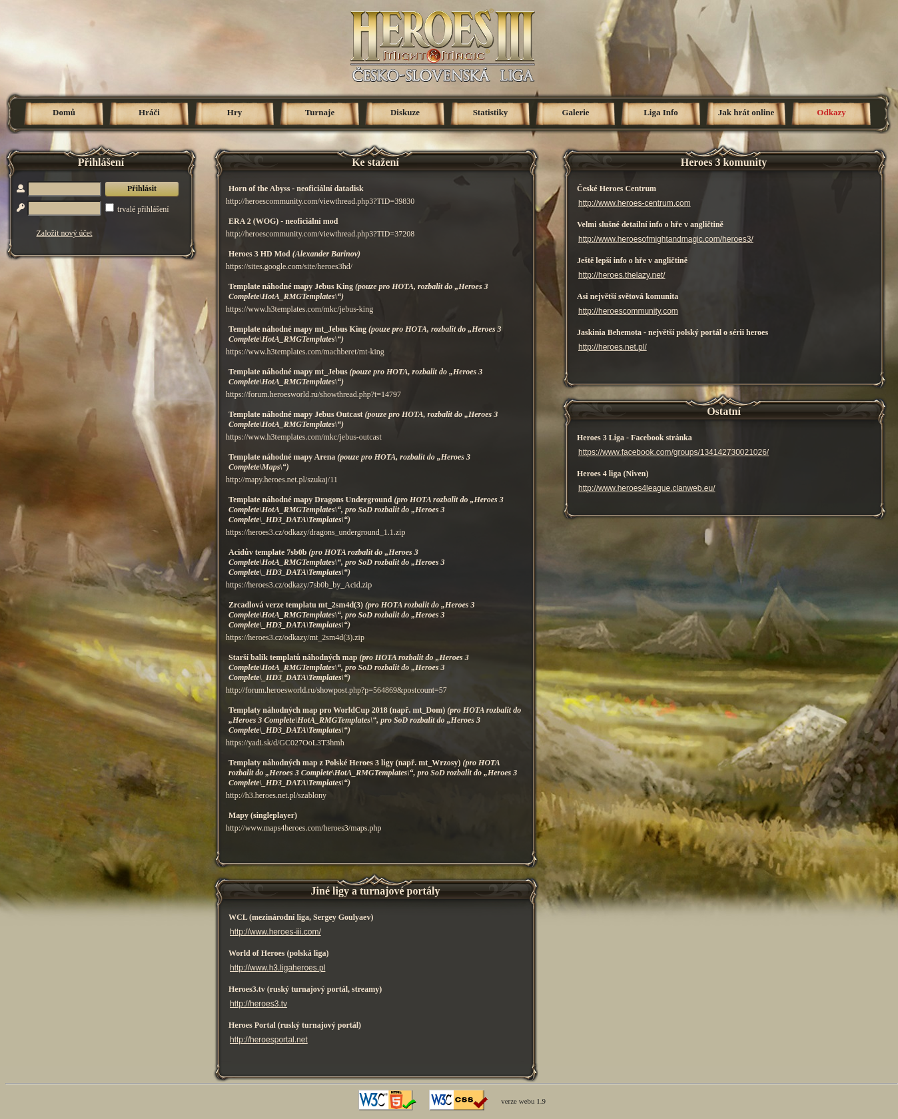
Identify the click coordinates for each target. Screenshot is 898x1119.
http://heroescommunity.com (628, 311)
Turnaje (319, 112)
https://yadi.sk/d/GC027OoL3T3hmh (285, 742)
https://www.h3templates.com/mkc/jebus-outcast (304, 437)
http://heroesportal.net (269, 1039)
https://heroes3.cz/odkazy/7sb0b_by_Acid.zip (299, 584)
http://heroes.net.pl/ (612, 347)
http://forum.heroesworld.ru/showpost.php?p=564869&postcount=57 (336, 690)
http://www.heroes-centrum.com (634, 203)
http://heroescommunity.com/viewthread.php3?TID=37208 (320, 233)
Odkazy (831, 112)
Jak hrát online (746, 112)
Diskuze (405, 112)
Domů (64, 112)
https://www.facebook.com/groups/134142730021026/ (673, 452)
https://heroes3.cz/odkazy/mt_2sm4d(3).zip (295, 637)
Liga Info (661, 112)
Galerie (575, 112)
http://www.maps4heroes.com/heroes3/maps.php (304, 828)
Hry (234, 112)
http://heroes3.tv (258, 1003)
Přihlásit (142, 188)
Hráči (149, 112)
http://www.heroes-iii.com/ (275, 931)
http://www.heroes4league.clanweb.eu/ (646, 488)
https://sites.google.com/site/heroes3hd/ (289, 266)
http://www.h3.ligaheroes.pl (277, 967)
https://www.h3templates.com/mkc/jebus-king (299, 309)
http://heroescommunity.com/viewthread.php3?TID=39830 (320, 201)
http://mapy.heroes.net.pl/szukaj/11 (282, 479)
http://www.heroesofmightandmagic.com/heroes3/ (665, 239)
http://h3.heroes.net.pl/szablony (276, 795)
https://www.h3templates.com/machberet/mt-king (305, 351)
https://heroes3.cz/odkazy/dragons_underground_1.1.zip (315, 532)
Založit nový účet (65, 233)
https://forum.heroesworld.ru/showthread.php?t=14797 (313, 394)
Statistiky (490, 112)
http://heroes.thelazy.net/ (622, 275)
